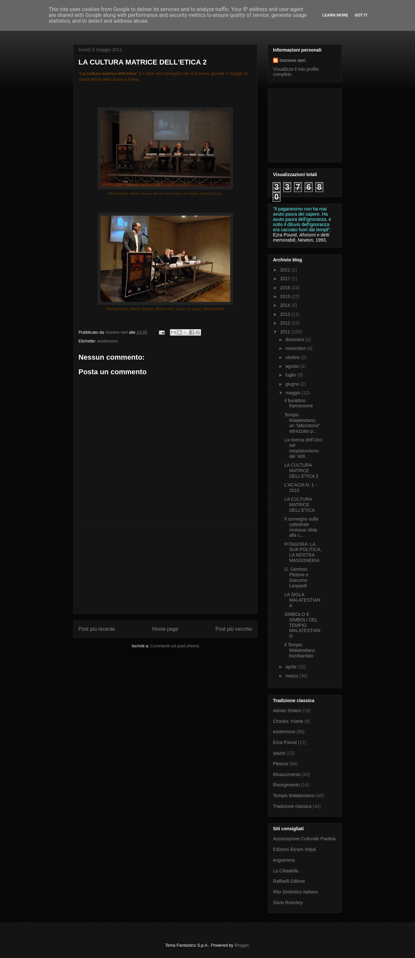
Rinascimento (287, 774)
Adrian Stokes (287, 710)
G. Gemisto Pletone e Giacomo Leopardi (296, 577)
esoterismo (107, 341)
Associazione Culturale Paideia (304, 838)
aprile (291, 666)
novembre (296, 348)
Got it (361, 15)
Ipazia (279, 753)
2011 (285, 331)
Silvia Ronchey (288, 902)
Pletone (280, 763)
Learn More (335, 15)
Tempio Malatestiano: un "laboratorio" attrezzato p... (302, 423)
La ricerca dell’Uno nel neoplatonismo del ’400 (303, 448)
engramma (284, 860)
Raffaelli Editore (289, 881)
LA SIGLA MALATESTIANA (302, 600)
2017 (285, 278)
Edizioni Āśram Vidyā (294, 849)
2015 (285, 296)
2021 (285, 269)
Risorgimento (286, 784)
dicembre (295, 339)
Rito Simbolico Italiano (295, 891)
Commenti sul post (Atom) (174, 645)
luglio (291, 374)
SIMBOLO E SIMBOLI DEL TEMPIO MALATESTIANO (302, 625)
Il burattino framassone (298, 403)
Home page (165, 629)
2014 (285, 305)
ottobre (293, 357)
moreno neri (292, 60)
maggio (293, 392)
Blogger (241, 945)
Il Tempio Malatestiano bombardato (299, 650)
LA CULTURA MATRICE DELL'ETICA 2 (301, 470)
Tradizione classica (292, 806)
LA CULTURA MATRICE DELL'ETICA (299, 505)
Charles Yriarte (288, 721)
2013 (285, 314)
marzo (292, 675)
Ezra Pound (285, 742)
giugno (292, 384)
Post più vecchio (233, 629)
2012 (285, 323)
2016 (285, 287)
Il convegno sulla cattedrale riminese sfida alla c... (301, 527)
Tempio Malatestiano (293, 795)
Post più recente (96, 629)
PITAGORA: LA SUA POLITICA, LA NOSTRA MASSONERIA (303, 552)
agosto (292, 366)
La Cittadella (285, 870)
